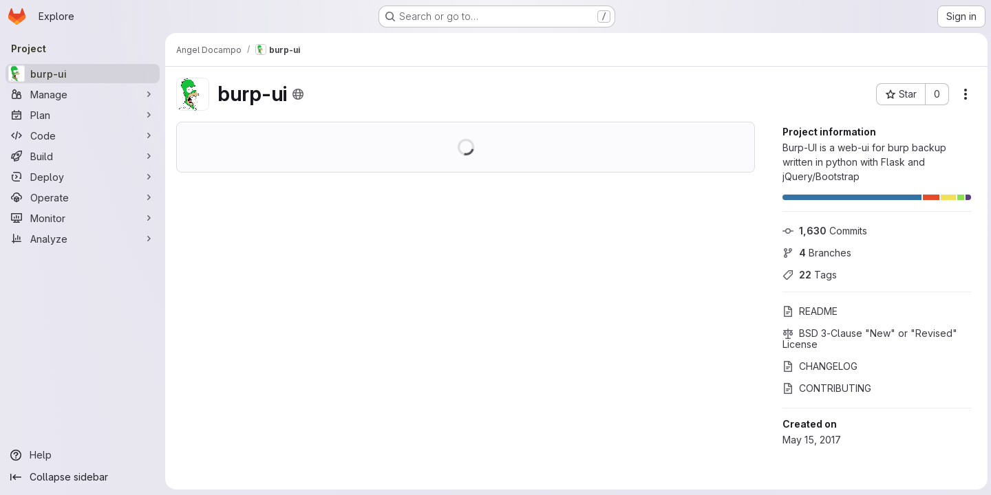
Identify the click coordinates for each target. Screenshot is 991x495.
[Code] (83, 135)
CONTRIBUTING (824, 388)
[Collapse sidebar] (83, 477)
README (807, 311)
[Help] (83, 455)
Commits (822, 230)
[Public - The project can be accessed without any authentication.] (297, 94)
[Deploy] (83, 176)
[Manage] (83, 94)
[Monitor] (83, 218)
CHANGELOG (817, 366)
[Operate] (83, 197)
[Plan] (83, 114)
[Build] (83, 156)
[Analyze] (83, 238)
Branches (814, 252)
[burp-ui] (83, 73)
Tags (807, 274)
